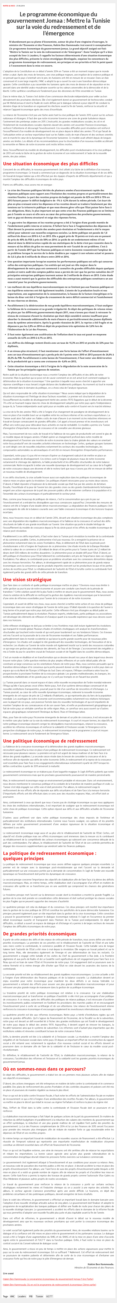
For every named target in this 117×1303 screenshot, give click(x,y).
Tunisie (39, 1296)
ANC (12, 1296)
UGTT (49, 1296)
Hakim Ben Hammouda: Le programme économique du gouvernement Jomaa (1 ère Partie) (48, 1279)
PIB (30, 1296)
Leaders (22, 1296)
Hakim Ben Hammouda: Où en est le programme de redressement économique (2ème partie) (49, 1284)
